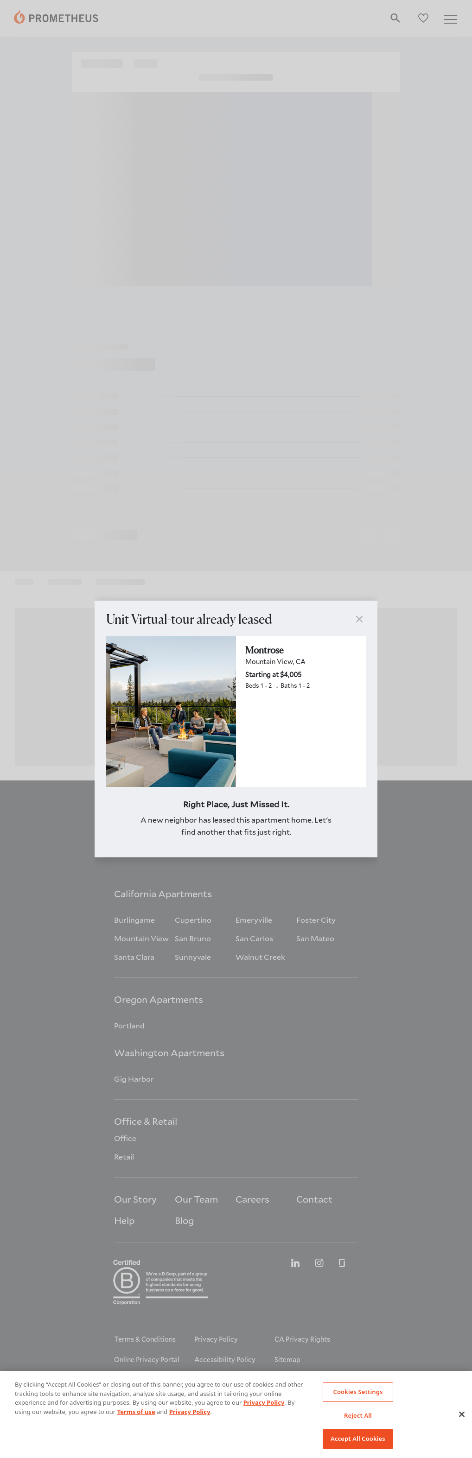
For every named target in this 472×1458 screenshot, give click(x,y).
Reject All (358, 1415)
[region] (236, 1414)
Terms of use (136, 1411)
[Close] (462, 1414)
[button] (359, 619)
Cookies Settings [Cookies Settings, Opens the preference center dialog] (358, 1392)
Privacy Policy (264, 1402)
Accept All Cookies (358, 1438)
